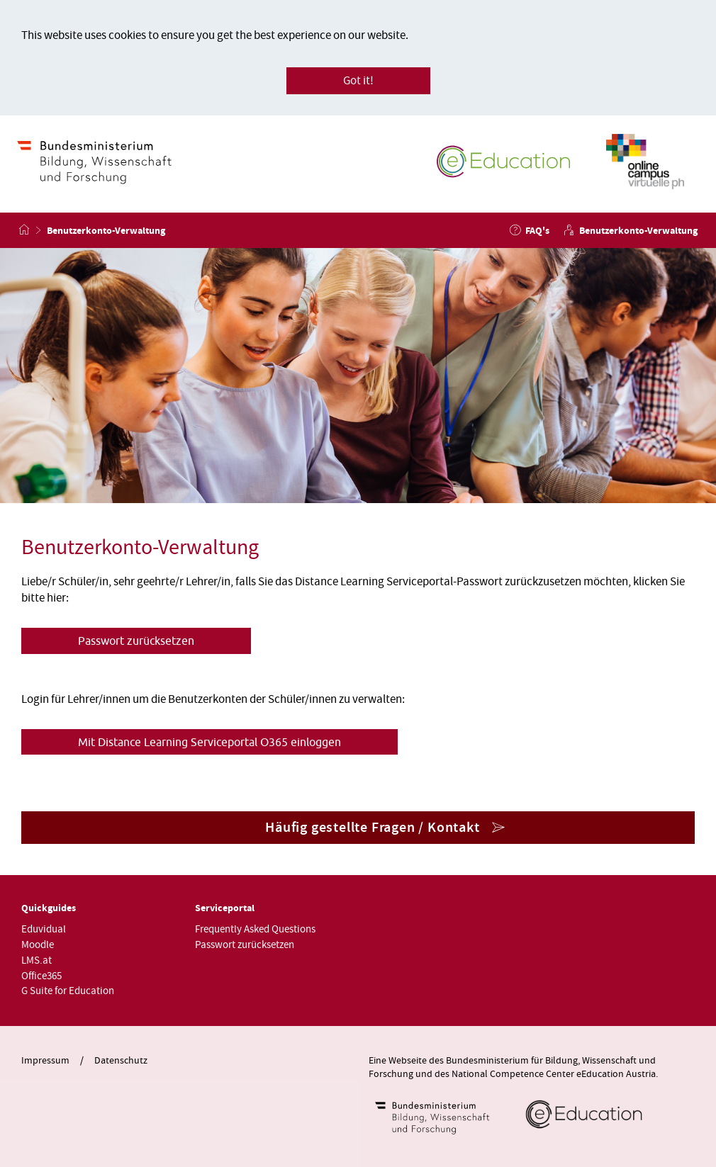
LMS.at (36, 960)
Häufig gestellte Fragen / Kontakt (372, 827)
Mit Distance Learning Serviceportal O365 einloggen (209, 741)
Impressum (45, 1060)
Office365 (41, 976)
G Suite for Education (67, 991)
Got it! (358, 81)
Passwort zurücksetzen (136, 640)
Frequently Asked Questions (255, 929)
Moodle (37, 945)
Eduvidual (43, 929)
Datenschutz (120, 1060)
